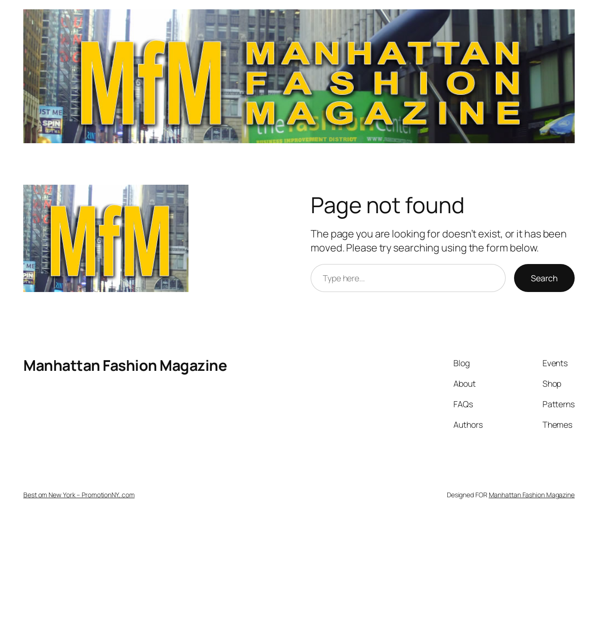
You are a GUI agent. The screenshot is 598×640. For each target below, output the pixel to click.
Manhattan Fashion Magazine (125, 365)
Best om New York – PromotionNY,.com (79, 494)
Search (544, 278)
